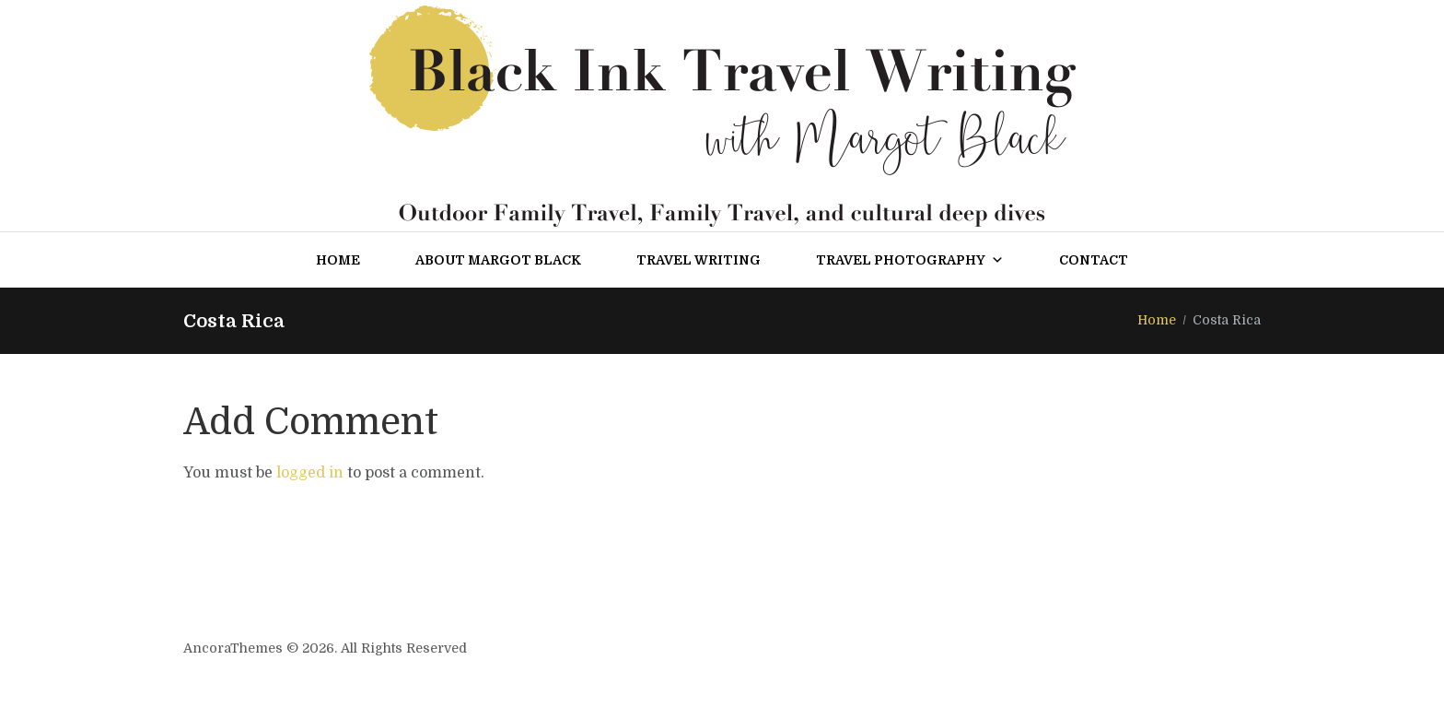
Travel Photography (910, 260)
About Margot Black (498, 260)
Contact (1093, 260)
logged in (310, 473)
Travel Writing (698, 260)
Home (338, 260)
